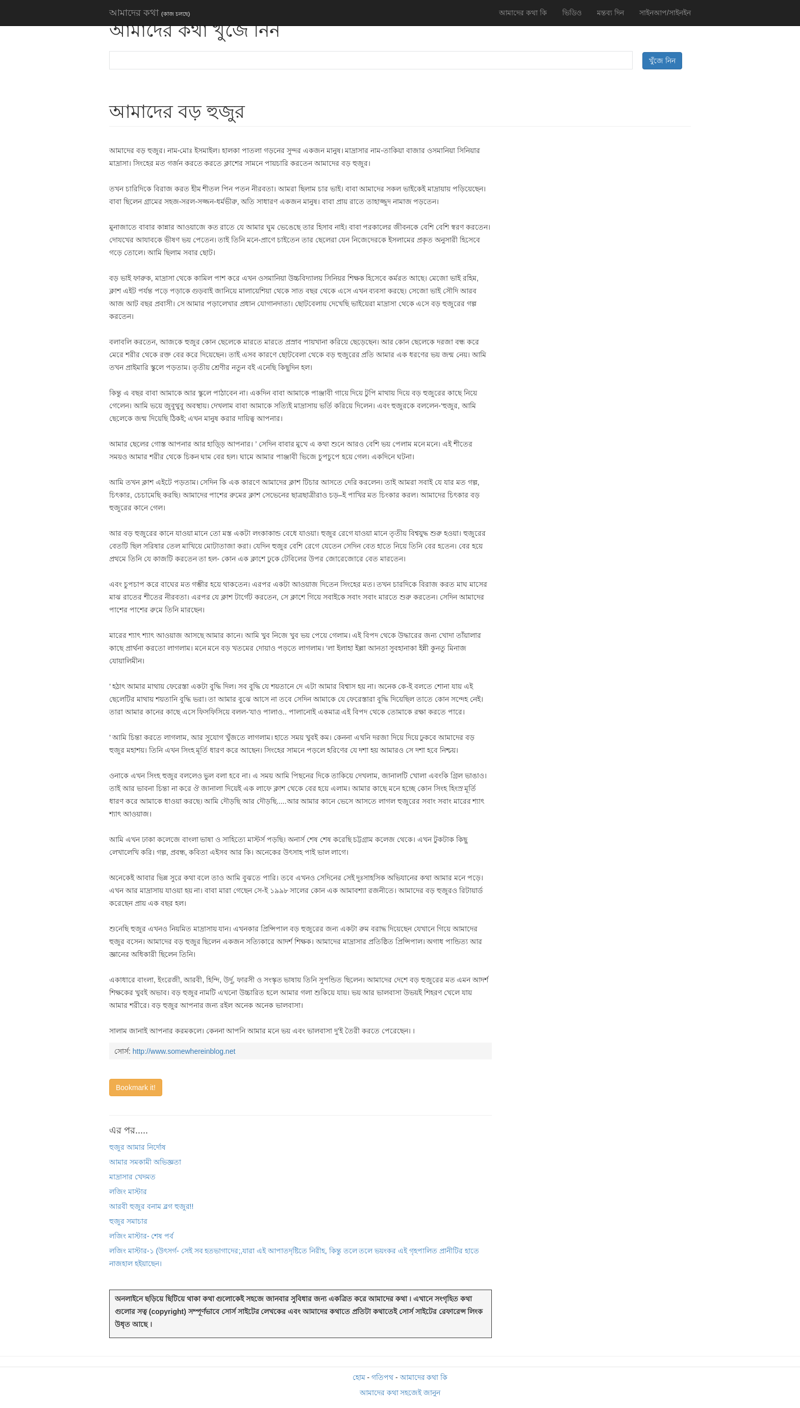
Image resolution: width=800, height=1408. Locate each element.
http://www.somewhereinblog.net (184, 1051)
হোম (359, 1377)
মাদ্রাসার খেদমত (132, 1177)
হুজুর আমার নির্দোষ (137, 1147)
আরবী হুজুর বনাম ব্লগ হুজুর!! (151, 1206)
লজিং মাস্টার (128, 1192)
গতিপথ (382, 1377)
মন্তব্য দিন (610, 13)
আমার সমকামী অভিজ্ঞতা (145, 1162)
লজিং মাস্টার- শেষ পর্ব (141, 1236)
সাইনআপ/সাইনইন (665, 13)
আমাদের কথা (149, 13)
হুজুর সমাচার (128, 1221)
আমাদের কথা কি (523, 13)
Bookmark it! (136, 1087)
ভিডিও (572, 13)
